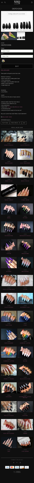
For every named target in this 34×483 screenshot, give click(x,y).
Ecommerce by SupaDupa (18, 473)
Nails (24, 124)
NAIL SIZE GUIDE (5, 72)
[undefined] (3, 62)
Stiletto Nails (5, 124)
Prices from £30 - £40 (15, 124)
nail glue (10, 109)
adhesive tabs (18, 109)
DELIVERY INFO (7, 119)
